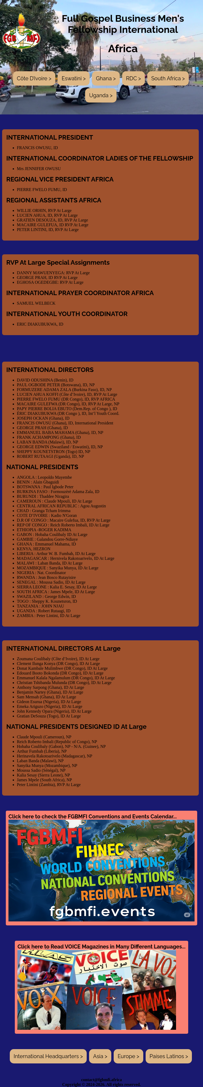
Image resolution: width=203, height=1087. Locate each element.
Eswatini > (74, 78)
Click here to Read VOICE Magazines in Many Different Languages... (101, 986)
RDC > (133, 78)
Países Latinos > (169, 1056)
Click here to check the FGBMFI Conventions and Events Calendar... (101, 867)
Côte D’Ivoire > (34, 78)
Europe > (128, 1056)
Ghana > (106, 78)
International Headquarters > (48, 1056)
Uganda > (100, 95)
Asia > (100, 1056)
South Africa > (168, 78)
